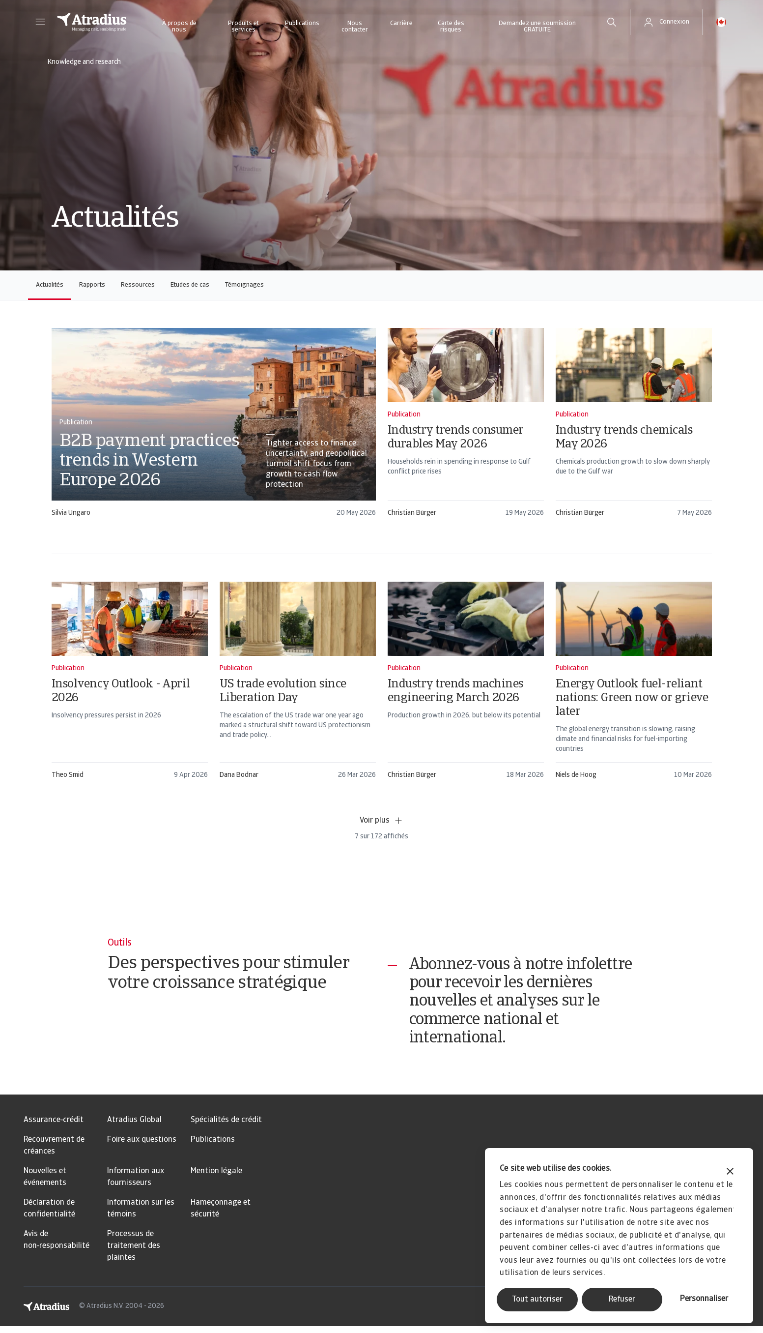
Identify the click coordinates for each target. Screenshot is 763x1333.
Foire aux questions (141, 1147)
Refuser (622, 1299)
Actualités (49, 285)
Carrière (401, 23)
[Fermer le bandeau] (730, 1172)
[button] (40, 22)
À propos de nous (179, 26)
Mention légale (216, 1178)
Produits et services (243, 26)
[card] (214, 427)
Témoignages (244, 285)
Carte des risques (451, 26)
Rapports (92, 285)
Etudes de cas (189, 285)
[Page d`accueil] (92, 22)
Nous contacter (354, 26)
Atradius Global (134, 1127)
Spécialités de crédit (226, 1127)
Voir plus (381, 821)
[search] (611, 22)
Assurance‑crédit (54, 1127)
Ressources (138, 285)
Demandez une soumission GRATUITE (537, 26)
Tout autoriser (537, 1299)
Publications (302, 23)
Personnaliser (704, 1299)
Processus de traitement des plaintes (133, 1253)
